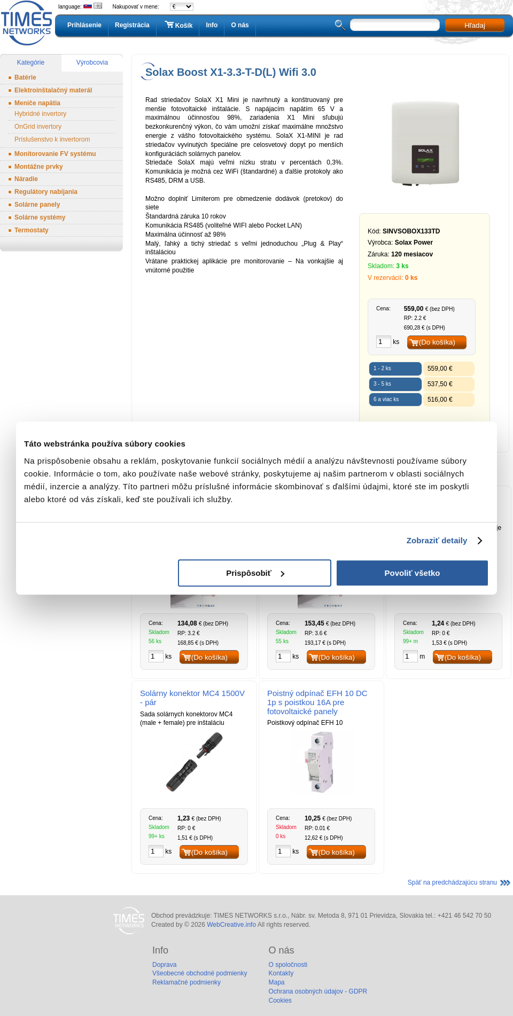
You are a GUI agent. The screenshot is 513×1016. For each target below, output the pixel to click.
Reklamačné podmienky (186, 982)
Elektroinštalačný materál (53, 90)
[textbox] (395, 25)
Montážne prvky (38, 166)
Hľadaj (474, 25)
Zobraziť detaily (437, 540)
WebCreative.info (231, 924)
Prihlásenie (84, 25)
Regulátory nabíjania (45, 192)
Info (211, 25)
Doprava (164, 964)
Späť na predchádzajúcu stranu (452, 882)
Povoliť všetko (412, 572)
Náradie (26, 179)
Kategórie (30, 62)
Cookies (279, 1000)
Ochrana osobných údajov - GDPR (317, 991)
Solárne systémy (39, 217)
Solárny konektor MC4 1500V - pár (192, 698)
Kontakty (280, 973)
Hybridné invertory (40, 114)
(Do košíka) (437, 342)
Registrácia (132, 25)
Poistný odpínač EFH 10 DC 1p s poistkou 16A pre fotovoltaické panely (317, 702)
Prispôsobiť (255, 572)
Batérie (25, 77)
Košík (178, 25)
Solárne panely (37, 204)
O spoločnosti (287, 964)
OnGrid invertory (37, 126)
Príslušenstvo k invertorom (52, 139)
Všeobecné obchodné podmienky (199, 973)
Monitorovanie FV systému (55, 154)
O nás (239, 25)
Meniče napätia (37, 103)
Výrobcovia (92, 62)
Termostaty (31, 230)
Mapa (276, 982)
